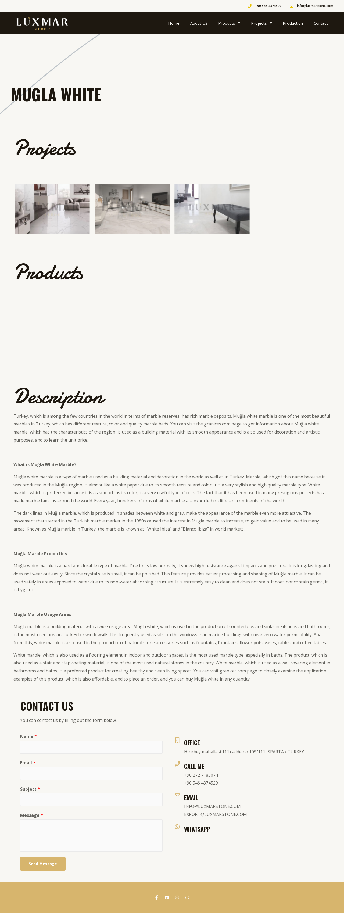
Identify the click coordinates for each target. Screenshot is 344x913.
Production (293, 23)
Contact (321, 23)
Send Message (43, 863)
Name (28, 736)
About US (198, 23)
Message (31, 815)
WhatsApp (197, 829)
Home (174, 23)
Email (27, 763)
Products (229, 23)
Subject (30, 789)
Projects (261, 23)
